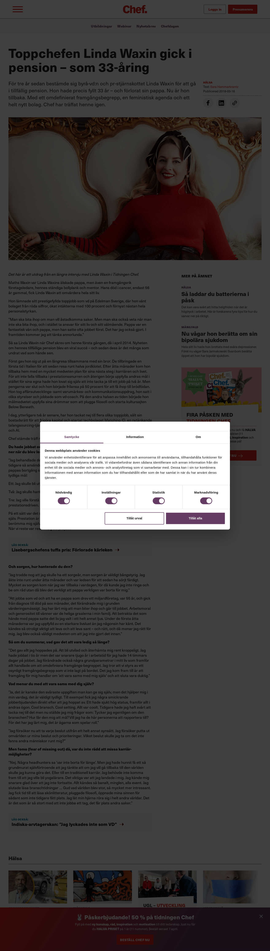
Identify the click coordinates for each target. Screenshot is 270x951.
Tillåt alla (195, 518)
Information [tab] (135, 437)
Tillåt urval (134, 518)
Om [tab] (198, 437)
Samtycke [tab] (71, 437)
